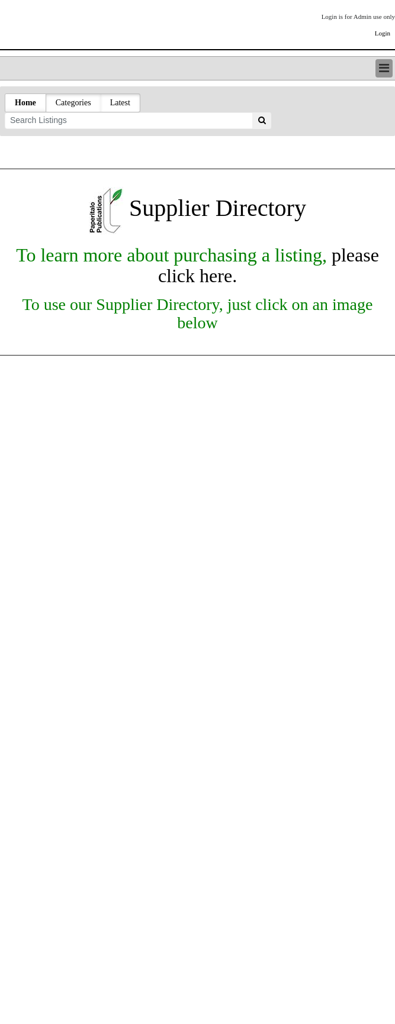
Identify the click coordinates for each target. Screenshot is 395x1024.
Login (382, 33)
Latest (120, 102)
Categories (73, 102)
